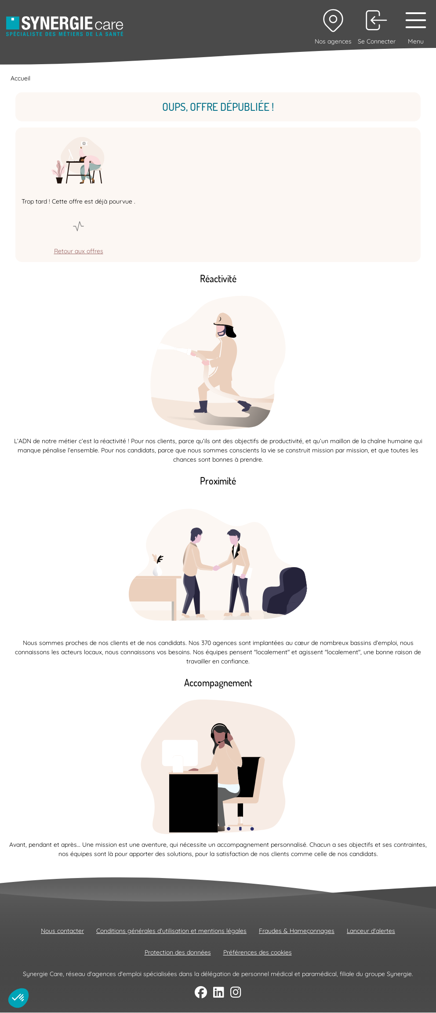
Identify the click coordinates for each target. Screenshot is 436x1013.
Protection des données (178, 952)
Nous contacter (62, 931)
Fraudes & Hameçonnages (296, 931)
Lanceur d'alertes (371, 931)
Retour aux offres (78, 251)
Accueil (20, 78)
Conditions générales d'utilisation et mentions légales (171, 931)
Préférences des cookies (257, 952)
